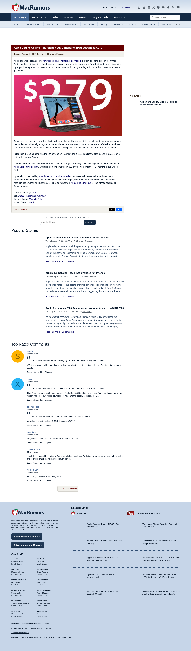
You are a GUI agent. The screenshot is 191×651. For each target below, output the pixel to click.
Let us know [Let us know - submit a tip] (124, 7)
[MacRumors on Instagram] (144, 7)
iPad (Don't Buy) (36, 199)
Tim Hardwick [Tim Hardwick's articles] (42, 579)
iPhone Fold (52, 24)
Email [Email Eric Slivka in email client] (39, 563)
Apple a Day (32, 470)
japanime (31, 432)
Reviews (83, 17)
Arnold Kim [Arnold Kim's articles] (16, 558)
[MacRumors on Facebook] (149, 7)
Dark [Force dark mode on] (69, 637)
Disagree (48, 372)
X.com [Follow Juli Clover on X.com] (19, 573)
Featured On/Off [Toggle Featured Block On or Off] (18, 637)
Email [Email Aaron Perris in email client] (39, 615)
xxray (29, 379)
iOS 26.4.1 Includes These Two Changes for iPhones (78, 272)
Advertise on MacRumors (28, 544)
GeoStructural (33, 449)
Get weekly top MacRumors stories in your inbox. (68, 217)
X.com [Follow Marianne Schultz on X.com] (44, 594)
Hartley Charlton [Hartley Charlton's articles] (18, 589)
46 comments (21, 209)
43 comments (68, 296)
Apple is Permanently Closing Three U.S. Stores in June (80, 237)
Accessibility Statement (20, 633)
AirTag (104, 24)
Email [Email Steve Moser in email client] (13, 615)
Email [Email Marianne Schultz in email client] (39, 594)
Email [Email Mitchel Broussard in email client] (13, 584)
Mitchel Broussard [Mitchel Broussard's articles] (18, 579)
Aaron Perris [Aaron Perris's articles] (42, 610)
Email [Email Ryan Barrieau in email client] (39, 605)
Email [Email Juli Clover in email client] (13, 573)
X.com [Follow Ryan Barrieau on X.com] (44, 605)
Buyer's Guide (100, 17)
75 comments (68, 261)
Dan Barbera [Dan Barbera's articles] (16, 600)
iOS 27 (17, 24)
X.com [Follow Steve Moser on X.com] (19, 615)
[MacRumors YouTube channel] (163, 7)
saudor (30, 351)
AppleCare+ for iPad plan (26, 167)
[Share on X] (112, 209)
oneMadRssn (33, 407)
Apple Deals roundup (81, 183)
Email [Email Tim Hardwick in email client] (39, 584)
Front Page (20, 17)
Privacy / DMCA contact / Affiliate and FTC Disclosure (31, 628)
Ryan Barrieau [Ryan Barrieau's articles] (42, 600)
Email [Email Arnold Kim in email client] (13, 563)
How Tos (68, 17)
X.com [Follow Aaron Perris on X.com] (44, 615)
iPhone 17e (89, 24)
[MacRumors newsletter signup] (178, 7)
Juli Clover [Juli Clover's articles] (15, 569)
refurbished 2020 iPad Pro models (55, 176)
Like (41, 372)
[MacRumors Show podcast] (139, 7)
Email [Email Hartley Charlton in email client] (13, 594)
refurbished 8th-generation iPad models (62, 61)
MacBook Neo (70, 24)
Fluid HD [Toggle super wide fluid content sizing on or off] (52, 637)
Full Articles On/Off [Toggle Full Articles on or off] (34, 637)
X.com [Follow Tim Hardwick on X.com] (44, 584)
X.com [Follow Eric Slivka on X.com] (44, 563)
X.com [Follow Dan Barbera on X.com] (19, 605)
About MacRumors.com (27, 535)
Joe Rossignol (58, 54)
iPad (34, 192)
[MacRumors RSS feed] (173, 7)
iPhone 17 (166, 24)
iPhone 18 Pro (33, 24)
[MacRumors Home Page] (30, 7)
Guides (54, 17)
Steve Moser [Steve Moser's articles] (16, 610)
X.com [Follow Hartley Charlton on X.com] (19, 594)
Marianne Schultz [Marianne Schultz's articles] (44, 589)
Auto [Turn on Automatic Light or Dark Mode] (59, 637)
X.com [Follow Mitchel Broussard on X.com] (19, 584)
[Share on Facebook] (119, 209)
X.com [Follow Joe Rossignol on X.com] (44, 573)
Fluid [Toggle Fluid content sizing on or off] (45, 637)
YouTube (81, 512)
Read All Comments (68, 489)
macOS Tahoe (148, 24)
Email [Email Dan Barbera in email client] (13, 605)
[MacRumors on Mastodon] (158, 7)
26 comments (68, 335)
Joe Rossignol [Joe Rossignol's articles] (42, 569)
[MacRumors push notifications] (168, 7)
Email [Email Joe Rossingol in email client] (39, 573)
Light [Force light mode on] (64, 637)
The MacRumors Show (147, 512)
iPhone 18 (118, 24)
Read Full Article (53, 261)
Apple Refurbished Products (32, 196)
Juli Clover (87, 315)
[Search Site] (165, 17)
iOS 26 (132, 24)
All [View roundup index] (178, 24)
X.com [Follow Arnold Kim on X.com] (19, 563)
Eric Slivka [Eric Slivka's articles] (41, 558)
